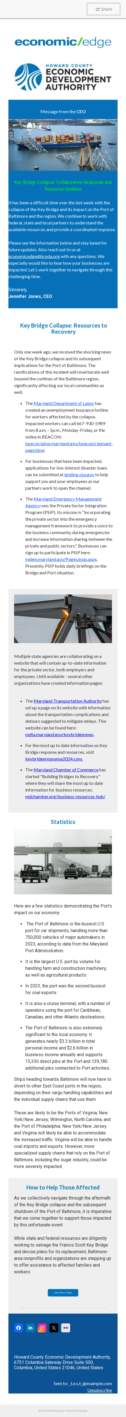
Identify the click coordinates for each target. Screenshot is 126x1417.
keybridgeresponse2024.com (53, 758)
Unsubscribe (99, 1390)
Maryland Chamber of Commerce (66, 769)
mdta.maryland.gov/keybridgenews (59, 734)
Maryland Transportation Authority (68, 700)
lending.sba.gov (79, 474)
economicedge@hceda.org (34, 256)
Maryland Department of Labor (64, 403)
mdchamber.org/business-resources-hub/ (65, 796)
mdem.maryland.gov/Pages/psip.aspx (61, 559)
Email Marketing (49, 1410)
